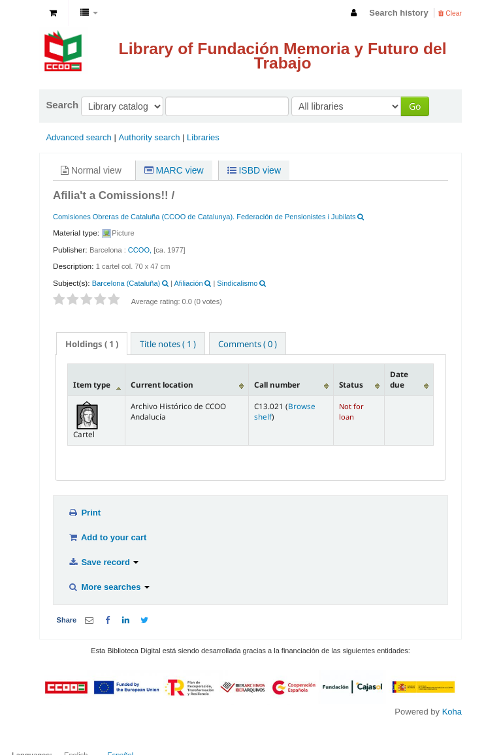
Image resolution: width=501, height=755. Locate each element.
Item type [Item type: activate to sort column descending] (91, 384)
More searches (109, 587)
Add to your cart (107, 537)
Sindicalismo (237, 283)
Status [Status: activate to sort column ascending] (351, 384)
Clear (450, 13)
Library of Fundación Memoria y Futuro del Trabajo (283, 56)
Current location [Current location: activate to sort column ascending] (162, 384)
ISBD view (254, 170)
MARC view (174, 170)
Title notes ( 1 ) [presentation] (168, 344)
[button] (53, 13)
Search (62, 104)
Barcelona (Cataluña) (126, 283)
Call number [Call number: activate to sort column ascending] (277, 384)
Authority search (149, 137)
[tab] (91, 343)
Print (84, 512)
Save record (103, 562)
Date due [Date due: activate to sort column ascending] (399, 379)
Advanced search (78, 137)
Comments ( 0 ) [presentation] (247, 344)
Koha (452, 711)
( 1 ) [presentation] (91, 344)
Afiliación (188, 283)
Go (415, 106)
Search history (398, 13)
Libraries (203, 137)
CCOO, (140, 250)
